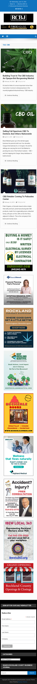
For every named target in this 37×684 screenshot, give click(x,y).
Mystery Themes (22, 682)
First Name (5, 626)
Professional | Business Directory (18, 6)
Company (5, 639)
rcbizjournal (21, 81)
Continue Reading (11, 95)
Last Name (5, 632)
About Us (12, 4)
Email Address (7, 619)
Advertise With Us (22, 4)
